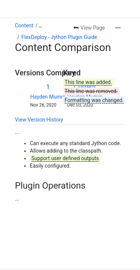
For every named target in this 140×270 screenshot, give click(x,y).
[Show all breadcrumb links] (40, 25)
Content (24, 25)
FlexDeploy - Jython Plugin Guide (59, 37)
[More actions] (118, 27)
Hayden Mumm (48, 97)
